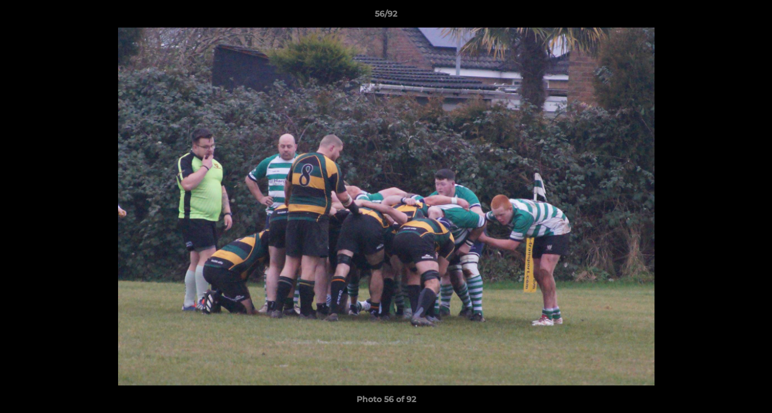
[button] (751, 16)
